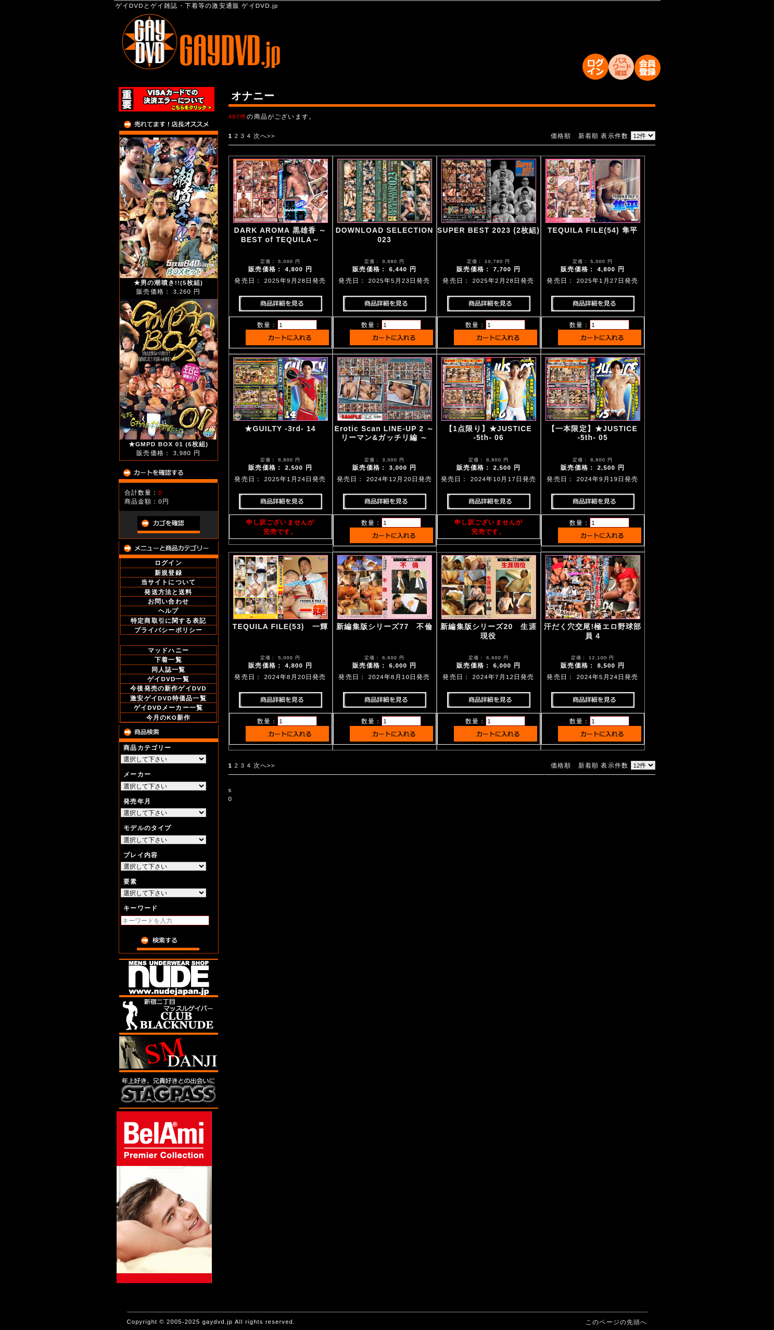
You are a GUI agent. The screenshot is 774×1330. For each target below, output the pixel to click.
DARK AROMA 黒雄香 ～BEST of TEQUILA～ (280, 234)
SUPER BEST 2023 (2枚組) (488, 230)
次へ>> (264, 135)
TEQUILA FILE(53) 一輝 (280, 626)
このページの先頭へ (616, 1322)
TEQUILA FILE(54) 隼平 (593, 230)
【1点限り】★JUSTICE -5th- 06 (488, 433)
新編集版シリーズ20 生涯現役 (488, 630)
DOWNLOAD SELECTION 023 (385, 234)
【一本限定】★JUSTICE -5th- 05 (593, 433)
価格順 (561, 135)
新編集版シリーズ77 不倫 (384, 626)
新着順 (588, 135)
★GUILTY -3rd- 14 (280, 428)
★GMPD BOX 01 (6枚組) (169, 444)
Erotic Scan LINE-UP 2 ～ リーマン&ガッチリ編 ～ (385, 433)
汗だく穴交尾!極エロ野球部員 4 (593, 630)
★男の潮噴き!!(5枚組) (168, 282)
